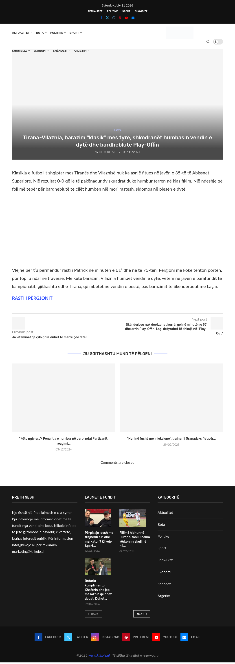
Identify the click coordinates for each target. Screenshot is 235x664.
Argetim (80, 50)
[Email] (133, 17)
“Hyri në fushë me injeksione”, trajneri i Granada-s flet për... (171, 440)
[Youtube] (126, 17)
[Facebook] (101, 17)
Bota (40, 32)
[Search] (208, 42)
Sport (126, 11)
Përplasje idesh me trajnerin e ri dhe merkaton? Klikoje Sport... (99, 541)
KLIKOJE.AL (107, 153)
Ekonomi (39, 50)
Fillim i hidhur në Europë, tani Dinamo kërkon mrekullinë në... (134, 541)
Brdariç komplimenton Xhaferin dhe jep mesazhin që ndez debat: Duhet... (98, 591)
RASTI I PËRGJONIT (32, 299)
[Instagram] (113, 17)
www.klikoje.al (99, 657)
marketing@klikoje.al (28, 553)
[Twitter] (107, 17)
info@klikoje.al (23, 546)
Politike (112, 11)
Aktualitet (95, 11)
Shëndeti (60, 50)
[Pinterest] (120, 17)
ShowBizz (141, 11)
